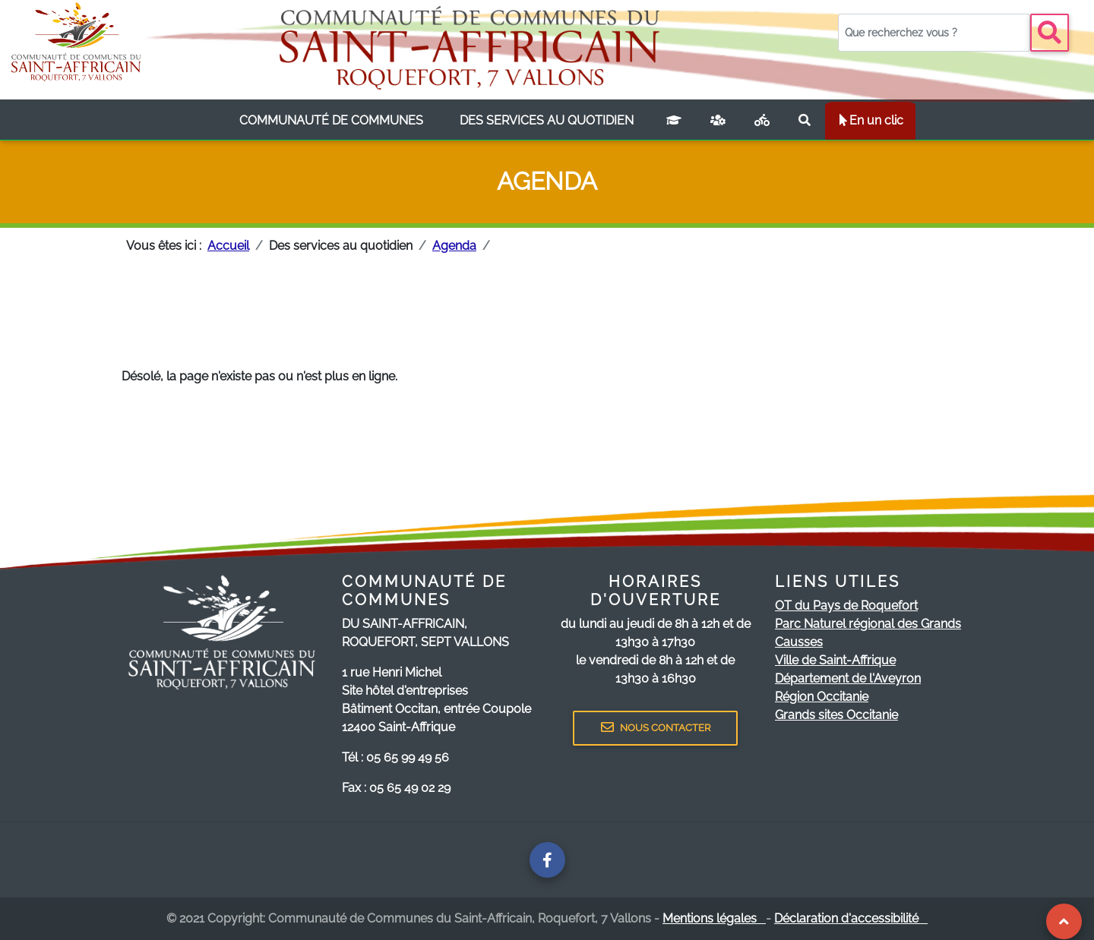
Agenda (454, 245)
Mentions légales (714, 918)
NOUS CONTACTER (655, 727)
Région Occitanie (821, 696)
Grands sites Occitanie (836, 715)
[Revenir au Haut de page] (1064, 921)
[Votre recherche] (934, 33)
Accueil (228, 245)
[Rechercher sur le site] (804, 121)
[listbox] (331, 121)
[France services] (718, 121)
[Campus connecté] (674, 121)
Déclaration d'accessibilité (851, 918)
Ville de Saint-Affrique (835, 660)
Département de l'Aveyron (848, 678)
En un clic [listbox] (870, 120)
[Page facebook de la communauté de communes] (547, 860)
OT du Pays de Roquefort (846, 605)
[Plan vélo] (762, 121)
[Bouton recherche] (1049, 33)
